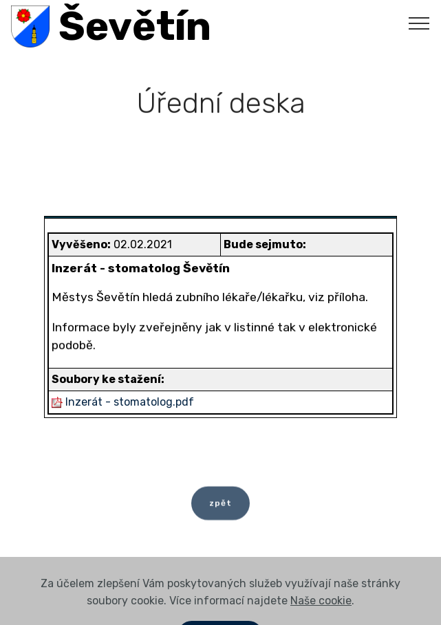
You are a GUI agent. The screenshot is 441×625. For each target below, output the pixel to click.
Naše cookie (321, 614)
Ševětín (134, 26)
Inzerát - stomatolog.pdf (129, 401)
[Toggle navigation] (419, 23)
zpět (220, 507)
